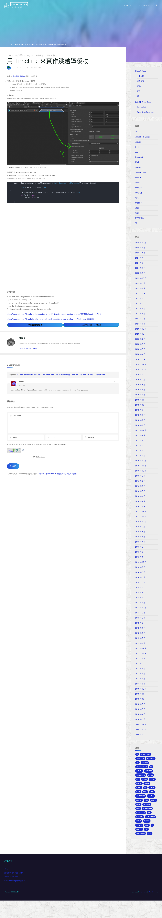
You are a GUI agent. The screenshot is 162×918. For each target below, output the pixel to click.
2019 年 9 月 (140, 379)
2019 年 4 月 (140, 395)
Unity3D (24, 44)
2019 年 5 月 (140, 389)
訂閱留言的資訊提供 (12, 893)
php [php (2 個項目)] (150, 828)
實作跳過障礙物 (19, 77)
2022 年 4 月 (140, 292)
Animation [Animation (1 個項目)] (140, 768)
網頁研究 (140, 81)
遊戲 (139, 86)
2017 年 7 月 (140, 451)
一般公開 (140, 76)
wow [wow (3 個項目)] (150, 849)
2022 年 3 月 (140, 297)
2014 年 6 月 (140, 584)
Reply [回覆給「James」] (116, 386)
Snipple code (140, 174)
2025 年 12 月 (140, 246)
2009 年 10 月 (140, 738)
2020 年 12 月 (140, 333)
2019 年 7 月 (140, 384)
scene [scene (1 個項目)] (139, 836)
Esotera (143, 909)
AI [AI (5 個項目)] (137, 764)
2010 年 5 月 (140, 718)
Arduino (138, 143)
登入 (6, 885)
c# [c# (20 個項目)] (152, 776)
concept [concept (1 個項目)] (149, 781)
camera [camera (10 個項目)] (139, 781)
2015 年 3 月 (140, 554)
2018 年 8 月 (140, 415)
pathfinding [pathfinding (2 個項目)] (141, 823)
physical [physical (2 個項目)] (140, 832)
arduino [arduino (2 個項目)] (145, 772)
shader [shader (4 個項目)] (147, 836)
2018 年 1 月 (140, 430)
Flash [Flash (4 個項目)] (147, 794)
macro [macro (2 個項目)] (139, 815)
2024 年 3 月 (140, 266)
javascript (139, 159)
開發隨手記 (52, 56)
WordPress (152, 909)
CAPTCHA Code (39, 462)
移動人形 (40, 56)
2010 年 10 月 (140, 708)
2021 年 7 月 (140, 307)
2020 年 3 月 (140, 364)
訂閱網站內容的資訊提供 (14, 889)
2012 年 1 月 (140, 651)
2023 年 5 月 (140, 277)
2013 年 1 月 (140, 641)
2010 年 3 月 (140, 728)
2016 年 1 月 (140, 513)
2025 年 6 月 (140, 251)
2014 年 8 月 (140, 579)
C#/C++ (138, 148)
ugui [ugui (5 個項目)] (147, 840)
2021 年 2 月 (140, 323)
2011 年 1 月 (140, 692)
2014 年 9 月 (140, 574)
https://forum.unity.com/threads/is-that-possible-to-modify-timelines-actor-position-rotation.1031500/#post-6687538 (54, 316)
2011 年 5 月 (140, 677)
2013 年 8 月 (140, 625)
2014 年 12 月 (140, 569)
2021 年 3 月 (140, 318)
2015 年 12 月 (140, 518)
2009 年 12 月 (140, 733)
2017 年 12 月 (140, 436)
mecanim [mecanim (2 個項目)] (140, 819)
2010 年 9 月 (140, 713)
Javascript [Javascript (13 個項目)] (141, 806)
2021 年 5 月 (140, 312)
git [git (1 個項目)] (145, 798)
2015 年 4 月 (140, 548)
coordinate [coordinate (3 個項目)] (141, 785)
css (136, 154)
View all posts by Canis (29, 351)
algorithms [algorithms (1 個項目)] (145, 764)
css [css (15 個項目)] (138, 789)
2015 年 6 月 (140, 538)
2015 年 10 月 (140, 528)
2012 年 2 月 (140, 646)
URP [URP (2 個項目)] (147, 845)
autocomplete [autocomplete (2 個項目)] (142, 776)
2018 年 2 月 (140, 425)
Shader (138, 169)
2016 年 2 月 (140, 507)
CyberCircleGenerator (145, 113)
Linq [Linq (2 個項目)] (146, 811)
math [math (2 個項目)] (147, 815)
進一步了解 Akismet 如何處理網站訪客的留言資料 (61, 479)
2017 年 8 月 (140, 446)
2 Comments (37, 68)
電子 (139, 92)
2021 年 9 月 (140, 302)
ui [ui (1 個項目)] (153, 840)
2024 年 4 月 (140, 261)
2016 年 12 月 (140, 466)
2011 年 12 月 (140, 656)
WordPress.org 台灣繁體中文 (16, 897)
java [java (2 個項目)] (152, 802)
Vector (138, 184)
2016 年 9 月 (140, 482)
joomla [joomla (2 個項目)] (151, 806)
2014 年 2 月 (140, 605)
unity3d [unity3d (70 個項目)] (139, 845)
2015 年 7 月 (140, 533)
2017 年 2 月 (140, 461)
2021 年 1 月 (140, 328)
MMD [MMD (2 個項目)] (148, 819)
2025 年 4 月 (140, 256)
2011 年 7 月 (140, 672)
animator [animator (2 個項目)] (151, 768)
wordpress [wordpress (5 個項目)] (141, 849)
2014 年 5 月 (140, 590)
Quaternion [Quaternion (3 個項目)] (151, 832)
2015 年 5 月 (140, 543)
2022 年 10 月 (140, 282)
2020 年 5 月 (140, 353)
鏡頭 (137, 215)
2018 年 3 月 (140, 420)
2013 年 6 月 (140, 636)
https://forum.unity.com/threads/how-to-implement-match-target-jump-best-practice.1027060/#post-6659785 (50, 321)
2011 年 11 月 (140, 661)
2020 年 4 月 (140, 359)
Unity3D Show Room (143, 103)
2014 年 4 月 (140, 595)
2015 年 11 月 (140, 523)
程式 (17, 44)
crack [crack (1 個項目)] (151, 785)
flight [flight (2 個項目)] (139, 798)
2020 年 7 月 (140, 343)
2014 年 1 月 (140, 610)
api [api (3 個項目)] (138, 772)
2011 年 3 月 (140, 687)
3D (136, 133)
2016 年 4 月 (140, 502)
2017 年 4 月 (140, 456)
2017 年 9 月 (140, 441)
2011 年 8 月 (140, 666)
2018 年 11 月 (140, 405)
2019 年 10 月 (140, 374)
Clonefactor (23, 4)
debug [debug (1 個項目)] (144, 789)
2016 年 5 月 (140, 497)
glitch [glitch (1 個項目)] (152, 798)
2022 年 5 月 (140, 287)
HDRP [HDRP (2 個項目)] (146, 802)
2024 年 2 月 (140, 271)
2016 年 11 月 (140, 471)
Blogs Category (141, 71)
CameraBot (141, 108)
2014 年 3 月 (140, 600)
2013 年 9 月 (140, 620)
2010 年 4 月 (140, 723)
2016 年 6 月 (140, 492)
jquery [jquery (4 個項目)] (139, 811)
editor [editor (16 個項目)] (152, 789)
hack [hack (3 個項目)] (138, 802)
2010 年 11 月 (140, 702)
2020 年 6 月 (140, 348)
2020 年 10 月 (140, 338)
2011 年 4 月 (140, 682)
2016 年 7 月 (140, 487)
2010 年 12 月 (140, 697)
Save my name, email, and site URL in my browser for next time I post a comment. (38, 450)
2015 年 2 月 (140, 559)
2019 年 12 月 (140, 369)
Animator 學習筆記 (37, 44)
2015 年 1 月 (140, 564)
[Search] (156, 5)
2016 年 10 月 (140, 477)
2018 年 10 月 (140, 410)
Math (137, 164)
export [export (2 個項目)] (139, 794)
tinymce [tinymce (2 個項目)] (140, 840)
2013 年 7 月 (140, 631)
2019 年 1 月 (140, 400)
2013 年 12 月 (140, 615)
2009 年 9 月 (140, 743)
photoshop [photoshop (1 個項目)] (141, 828)
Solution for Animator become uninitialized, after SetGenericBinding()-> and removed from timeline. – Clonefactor (62, 379)
